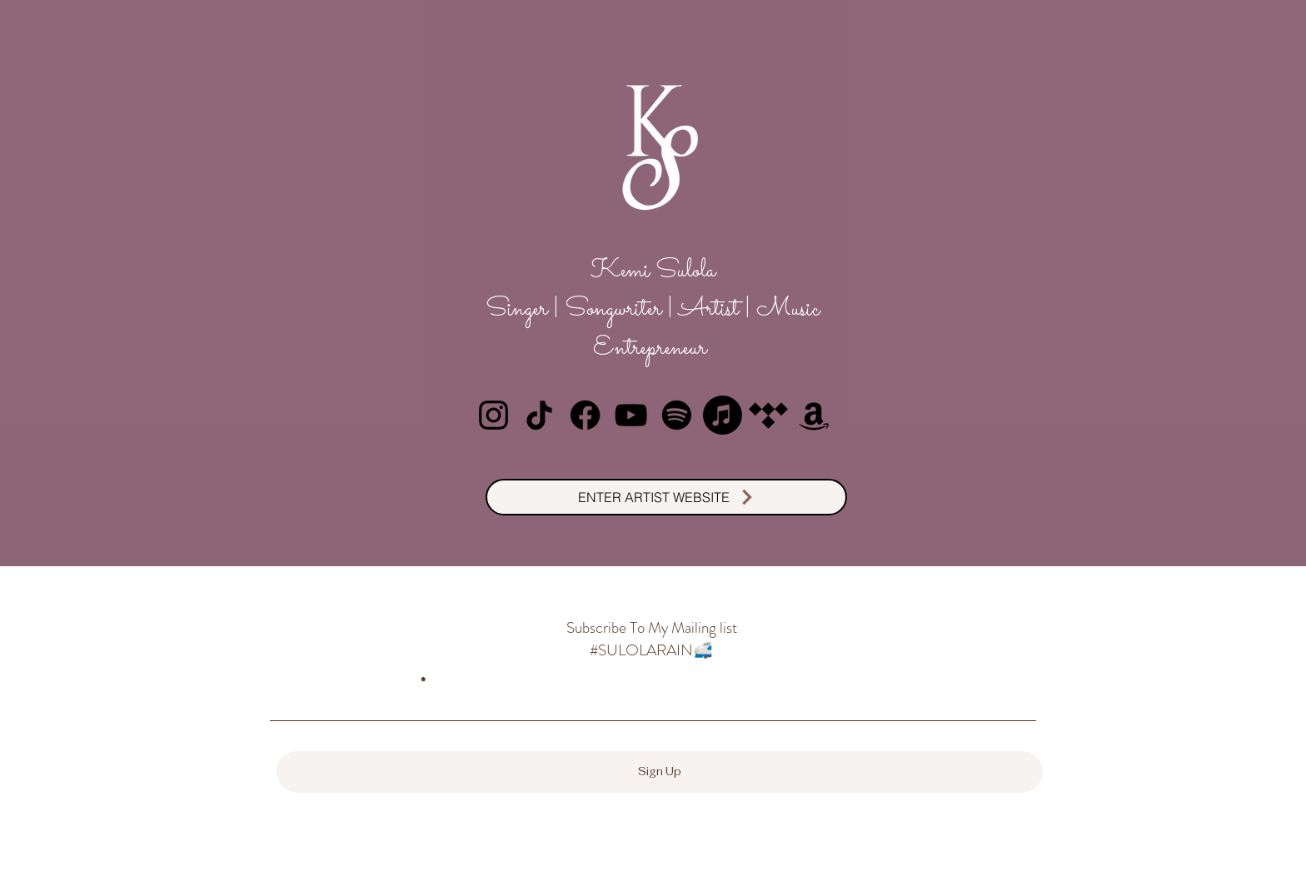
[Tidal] (768, 415)
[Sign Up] (660, 772)
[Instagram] (493, 415)
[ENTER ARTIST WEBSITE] (666, 497)
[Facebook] (585, 415)
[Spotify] (676, 415)
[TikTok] (539, 415)
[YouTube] (631, 415)
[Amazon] (814, 415)
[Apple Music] (722, 415)
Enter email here (343, 682)
